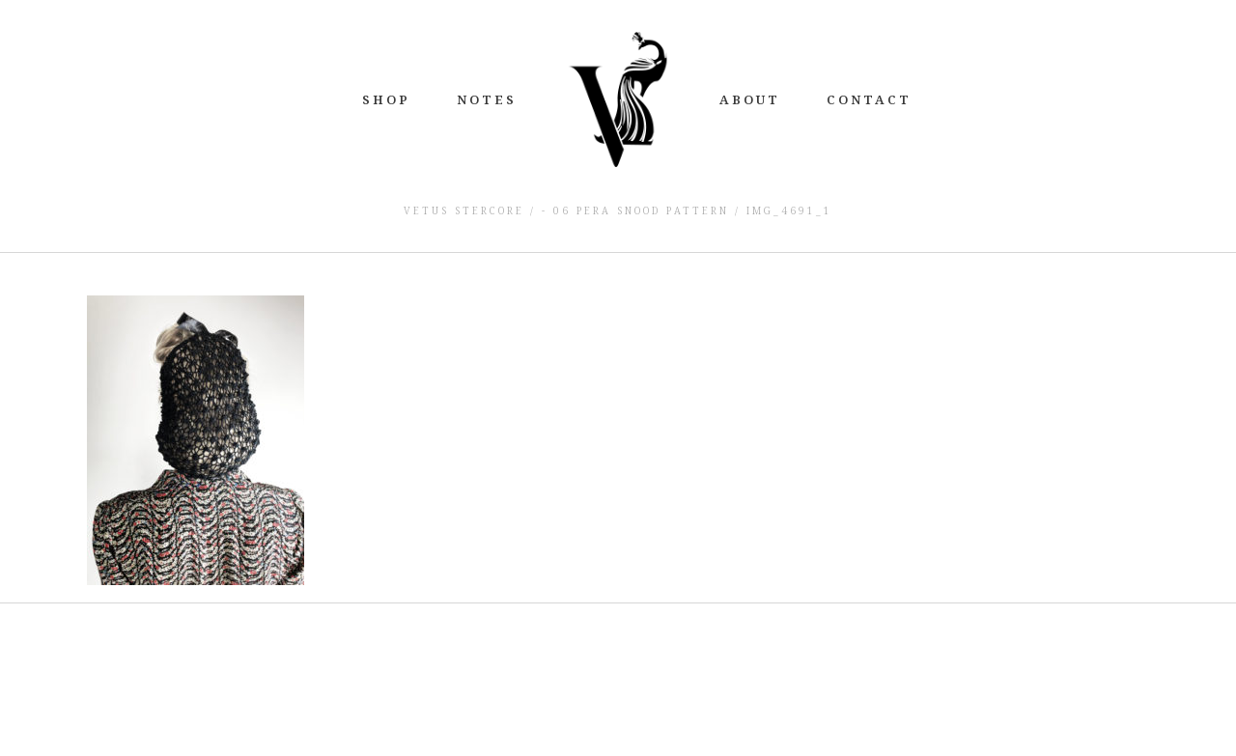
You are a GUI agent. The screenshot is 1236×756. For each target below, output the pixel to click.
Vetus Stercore (464, 210)
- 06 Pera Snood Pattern (635, 210)
